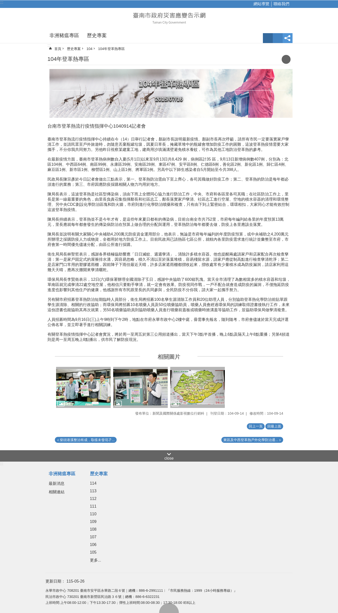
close (168, 458)
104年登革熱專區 (111, 49)
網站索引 (278, 38)
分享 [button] (288, 38)
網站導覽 (261, 4)
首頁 (57, 49)
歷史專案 (97, 35)
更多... (95, 560)
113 (93, 491)
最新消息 (56, 483)
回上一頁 (256, 426)
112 (93, 498)
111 (93, 506)
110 (93, 514)
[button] (83, 387)
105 (93, 552)
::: (1, 2)
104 (89, 49)
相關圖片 (169, 357)
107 (93, 537)
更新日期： (55, 581)
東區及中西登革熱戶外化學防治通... (250, 440)
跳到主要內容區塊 (2, 2)
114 (93, 483)
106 (93, 544)
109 (93, 521)
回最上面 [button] (274, 426)
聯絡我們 (281, 4)
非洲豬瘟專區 (64, 35)
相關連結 (56, 492)
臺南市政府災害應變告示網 (169, 18)
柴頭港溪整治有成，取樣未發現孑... (87, 440)
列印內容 (286, 59)
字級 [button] (268, 38)
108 (93, 529)
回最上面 (169, 608)
